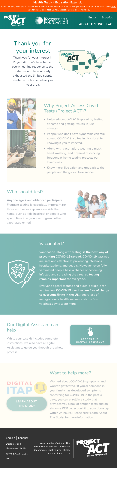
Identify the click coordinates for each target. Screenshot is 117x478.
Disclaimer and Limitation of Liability (16, 451)
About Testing (91, 24)
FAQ (109, 24)
